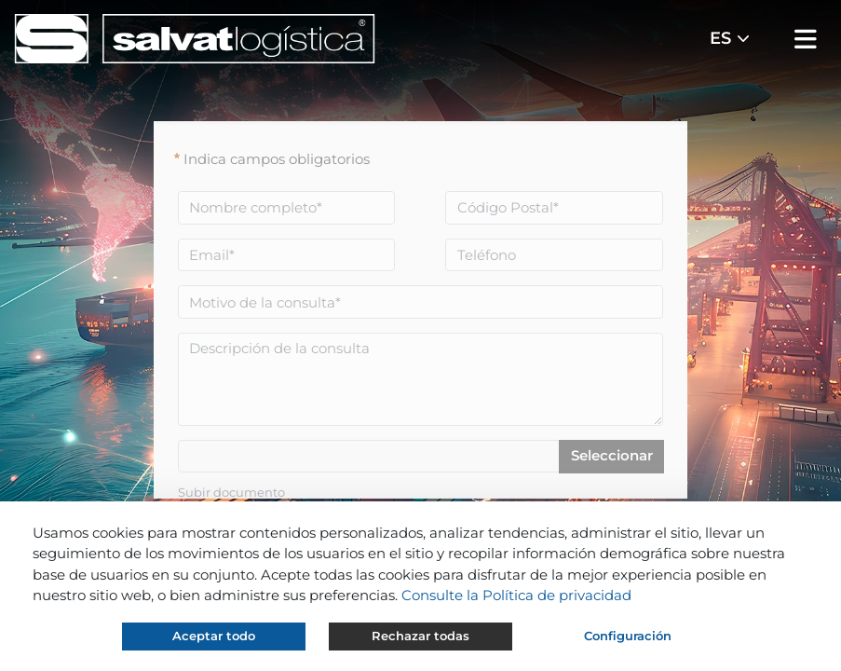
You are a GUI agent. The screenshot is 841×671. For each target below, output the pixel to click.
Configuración (627, 635)
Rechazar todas (420, 635)
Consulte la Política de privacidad (516, 595)
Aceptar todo (213, 635)
